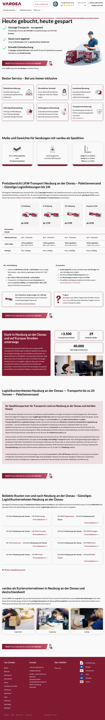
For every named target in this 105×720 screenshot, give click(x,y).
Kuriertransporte (10, 10)
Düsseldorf (8, 679)
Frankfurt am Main (10, 686)
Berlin (6, 668)
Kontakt (6, 715)
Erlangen (94, 531)
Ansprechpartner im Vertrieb (70, 283)
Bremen (7, 671)
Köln (5, 697)
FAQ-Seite (66, 300)
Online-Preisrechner (23, 198)
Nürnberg (7, 704)
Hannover (7, 693)
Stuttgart (7, 708)
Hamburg (7, 690)
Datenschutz (19, 715)
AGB (12, 715)
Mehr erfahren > (78, 118)
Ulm (41, 554)
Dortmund (8, 675)
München (7, 701)
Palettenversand (25, 10)
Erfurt (93, 543)
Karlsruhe (17, 543)
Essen (6, 682)
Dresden (43, 531)
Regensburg (69, 516)
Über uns (38, 10)
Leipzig (42, 516)
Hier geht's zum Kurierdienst (25, 304)
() (95, 3)
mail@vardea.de (97, 5)
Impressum (28, 715)
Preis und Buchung (41, 4)
